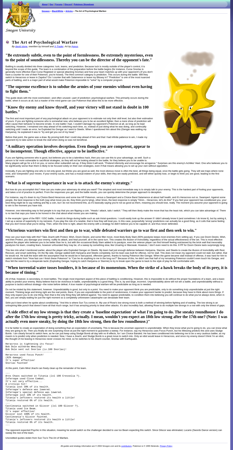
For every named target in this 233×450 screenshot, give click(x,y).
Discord (68, 4)
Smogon (46, 11)
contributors (126, 446)
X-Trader (58, 46)
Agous (74, 46)
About (45, 4)
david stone (21, 46)
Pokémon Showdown (84, 4)
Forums (58, 4)
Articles (69, 11)
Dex (51, 4)
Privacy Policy (166, 446)
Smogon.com (20, 17)
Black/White (57, 11)
